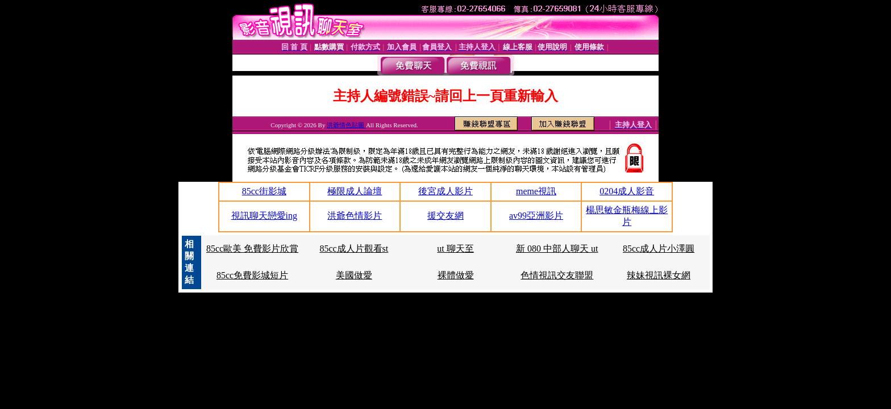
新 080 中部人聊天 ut (557, 248)
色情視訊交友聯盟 (557, 275)
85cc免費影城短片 (252, 275)
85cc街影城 (264, 191)
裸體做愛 (456, 275)
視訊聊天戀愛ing (264, 215)
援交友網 (445, 215)
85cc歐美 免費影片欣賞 (252, 248)
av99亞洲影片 (536, 215)
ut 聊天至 (455, 248)
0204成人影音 (626, 191)
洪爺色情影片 (354, 215)
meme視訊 (536, 191)
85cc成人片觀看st (353, 248)
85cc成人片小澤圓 (658, 248)
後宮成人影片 (445, 191)
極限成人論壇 (354, 191)
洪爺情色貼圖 (346, 125)
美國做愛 (354, 275)
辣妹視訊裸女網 (658, 275)
